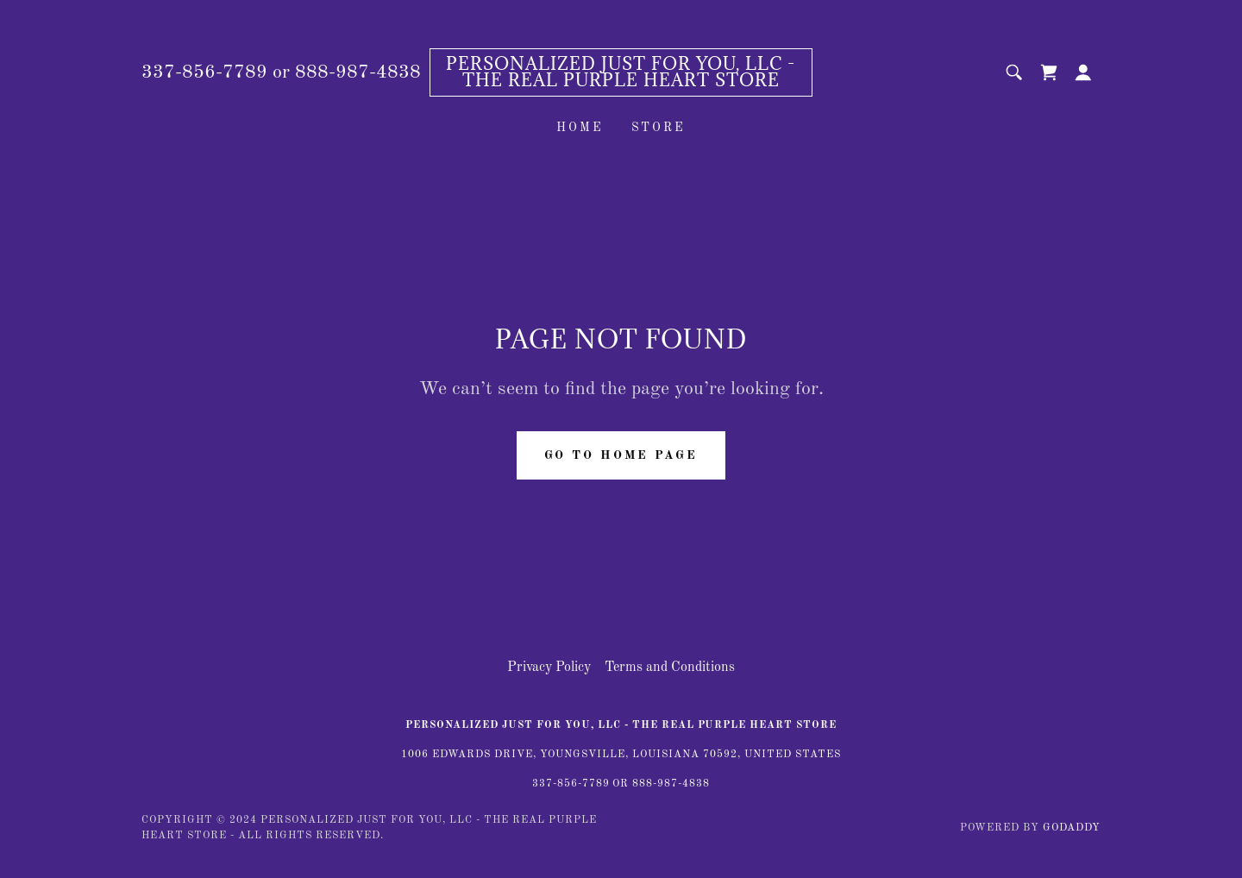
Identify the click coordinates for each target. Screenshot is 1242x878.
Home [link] (580, 128)
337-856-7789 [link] (204, 72)
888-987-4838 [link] (358, 72)
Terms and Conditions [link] (670, 667)
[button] (1083, 72)
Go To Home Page (621, 455)
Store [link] (659, 128)
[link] (621, 83)
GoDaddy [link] (1072, 828)
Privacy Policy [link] (549, 667)
